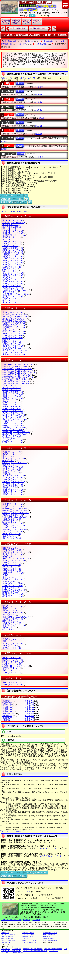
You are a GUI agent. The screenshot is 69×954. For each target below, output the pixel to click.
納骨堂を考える (48, 938)
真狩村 (11, 610)
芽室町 (11, 623)
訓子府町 (14, 350)
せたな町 (12, 440)
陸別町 (12, 662)
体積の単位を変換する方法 (53, 949)
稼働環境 (26, 920)
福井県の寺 (7, 718)
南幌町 (12, 523)
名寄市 (9, 521)
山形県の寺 (7, 705)
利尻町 (11, 664)
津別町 (11, 469)
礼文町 (11, 672)
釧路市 (9, 340)
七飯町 (11, 519)
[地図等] (40, 87)
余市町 (11, 648)
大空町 (12, 281)
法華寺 (9, 146)
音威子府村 (15, 294)
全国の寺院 (22, 44)
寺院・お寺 (26, 938)
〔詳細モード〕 (6, 78)
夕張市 (10, 641)
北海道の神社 (49, 41)
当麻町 (11, 480)
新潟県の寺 (29, 714)
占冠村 (12, 411)
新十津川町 (16, 432)
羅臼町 (11, 658)
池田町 (11, 244)
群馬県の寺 (7, 709)
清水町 (11, 409)
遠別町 (12, 277)
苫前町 (12, 486)
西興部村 (14, 529)
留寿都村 (11, 668)
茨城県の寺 (7, 707)
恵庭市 (9, 269)
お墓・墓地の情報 (28, 934)
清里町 (12, 338)
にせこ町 (12, 532)
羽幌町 (11, 550)
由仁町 (10, 646)
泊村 (9, 488)
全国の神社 (30, 41)
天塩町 (11, 473)
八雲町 (11, 639)
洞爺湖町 (13, 482)
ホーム (32, 15)
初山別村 (14, 419)
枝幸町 (11, 265)
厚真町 (11, 237)
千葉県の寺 (7, 711)
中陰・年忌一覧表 (7, 938)
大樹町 (11, 452)
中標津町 (14, 511)
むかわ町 (12, 619)
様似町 (11, 385)
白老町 (12, 421)
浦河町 (12, 258)
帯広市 (10, 300)
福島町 (12, 579)
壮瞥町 (12, 442)
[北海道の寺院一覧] (28, 78)
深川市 (10, 577)
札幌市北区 (15, 367)
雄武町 (11, 279)
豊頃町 (12, 492)
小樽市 (9, 292)
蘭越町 (12, 660)
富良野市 (10, 582)
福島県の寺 (29, 705)
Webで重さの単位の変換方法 (33, 949)
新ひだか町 (15, 434)
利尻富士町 (15, 666)
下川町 (12, 413)
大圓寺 (9, 130)
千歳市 (9, 465)
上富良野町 (15, 321)
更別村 (11, 388)
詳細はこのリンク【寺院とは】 (12, 831)
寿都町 (11, 436)
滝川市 (10, 456)
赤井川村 (13, 223)
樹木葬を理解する (28, 933)
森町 (8, 627)
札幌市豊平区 (18, 377)
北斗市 (9, 588)
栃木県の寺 (29, 707)
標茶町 (12, 398)
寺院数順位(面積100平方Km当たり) (13, 201)
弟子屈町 (13, 475)
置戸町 (11, 286)
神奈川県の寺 (8, 714)
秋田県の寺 (29, 703)
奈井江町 (12, 504)
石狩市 (10, 246)
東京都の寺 (29, 711)
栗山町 (12, 346)
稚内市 (11, 682)
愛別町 (12, 220)
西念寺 (9, 107)
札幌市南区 (16, 383)
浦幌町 (12, 260)
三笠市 (9, 615)
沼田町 (11, 534)
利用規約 (36, 920)
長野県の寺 (7, 720)
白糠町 (12, 423)
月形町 (12, 467)
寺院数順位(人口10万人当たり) (12, 198)
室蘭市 (10, 621)
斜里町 (11, 417)
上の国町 (14, 319)
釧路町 (11, 342)
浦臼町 (12, 256)
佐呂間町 (12, 392)
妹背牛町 (13, 625)
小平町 (11, 302)
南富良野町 (16, 617)
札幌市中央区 (19, 373)
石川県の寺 (29, 716)
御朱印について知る (29, 940)
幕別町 (12, 606)
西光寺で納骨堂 (18, 952)
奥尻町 (12, 284)
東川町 (13, 560)
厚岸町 (12, 233)
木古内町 (13, 325)
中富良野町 (15, 517)
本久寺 (11, 153)
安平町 (11, 241)
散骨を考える (6, 942)
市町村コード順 (16, 211)
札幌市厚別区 (18, 364)
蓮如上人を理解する (8, 934)
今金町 (12, 248)
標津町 (11, 402)
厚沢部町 (13, 235)
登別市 (11, 538)
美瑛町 (11, 556)
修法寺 (9, 91)
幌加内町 (14, 592)
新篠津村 (13, 427)
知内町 (12, 425)
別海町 (12, 586)
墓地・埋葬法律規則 (50, 940)
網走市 (10, 239)
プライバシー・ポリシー (11, 920)
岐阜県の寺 (29, 720)
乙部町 (11, 298)
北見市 (9, 329)
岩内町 (12, 250)
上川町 (12, 312)
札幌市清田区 (17, 369)
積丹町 (13, 415)
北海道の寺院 (41, 44)
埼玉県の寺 (29, 709)
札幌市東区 (16, 381)
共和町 (12, 336)
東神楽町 (15, 558)
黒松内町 (15, 348)
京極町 (13, 333)
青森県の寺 (7, 701)
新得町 (12, 430)
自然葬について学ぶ (50, 933)
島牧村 (11, 406)
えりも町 (12, 273)
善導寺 (9, 122)
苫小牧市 (12, 484)
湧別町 (12, 644)
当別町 (12, 477)
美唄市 (9, 567)
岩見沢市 (12, 252)
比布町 (11, 565)
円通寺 (9, 83)
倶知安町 (14, 344)
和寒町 (12, 684)
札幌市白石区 (18, 371)
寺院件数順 (26, 211)
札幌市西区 (15, 379)
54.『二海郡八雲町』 (18, 29)
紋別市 (10, 629)
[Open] (19, 83)
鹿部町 (11, 396)
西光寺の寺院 (6, 949)
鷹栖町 (11, 454)
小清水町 (13, 354)
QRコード (26, 892)
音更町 (12, 296)
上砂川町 (15, 317)
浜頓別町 (15, 552)
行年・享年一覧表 (7, 936)
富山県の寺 (7, 716)
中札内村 (14, 508)
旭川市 (11, 227)
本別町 (12, 596)
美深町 (11, 569)
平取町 (12, 573)
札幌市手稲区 (17, 375)
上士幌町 (14, 315)
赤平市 (10, 225)
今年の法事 (47, 936)
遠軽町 (12, 275)
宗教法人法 (5, 933)
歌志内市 (12, 254)
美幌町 (11, 571)
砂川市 (10, 438)
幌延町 (12, 594)
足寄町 (12, 231)
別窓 (26, 195)
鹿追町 (12, 394)
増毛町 (11, 608)
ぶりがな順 (4, 211)
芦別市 (10, 229)
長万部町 (15, 290)
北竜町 (13, 590)
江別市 (9, 271)
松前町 (12, 613)
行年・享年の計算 (49, 934)
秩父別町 (14, 463)
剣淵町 (12, 352)
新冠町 (13, 525)
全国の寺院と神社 (9, 41)
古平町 (12, 584)
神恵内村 (13, 323)
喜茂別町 (13, 331)
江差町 (11, 267)
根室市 (9, 536)
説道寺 (9, 114)
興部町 (12, 288)
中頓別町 (15, 513)
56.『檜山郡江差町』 (38, 29)
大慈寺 (9, 138)
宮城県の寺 (7, 703)
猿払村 (11, 390)
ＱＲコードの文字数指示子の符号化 (35, 951)
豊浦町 (12, 490)
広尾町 (11, 575)
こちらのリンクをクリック (47, 848)
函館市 (10, 548)
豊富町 (12, 494)
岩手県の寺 (29, 701)
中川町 (12, 506)
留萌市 (9, 670)
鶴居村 (10, 471)
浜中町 (12, 554)
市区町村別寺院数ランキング (11, 195)
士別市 (9, 400)
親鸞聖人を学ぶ (27, 936)
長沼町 (12, 515)
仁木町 (10, 527)
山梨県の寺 (29, 718)
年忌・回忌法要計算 (29, 942)
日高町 (11, 563)
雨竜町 (12, 263)
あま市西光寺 (16, 949)
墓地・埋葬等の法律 (8, 940)
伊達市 (8, 461)
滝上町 (13, 458)
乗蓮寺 (9, 99)
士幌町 (11, 404)
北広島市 (13, 327)
